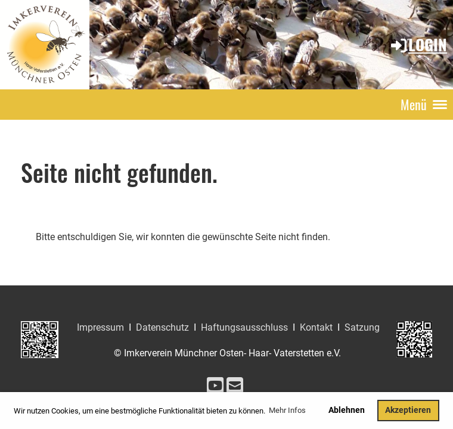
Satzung (362, 327)
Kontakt (316, 327)
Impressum (100, 327)
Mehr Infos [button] (287, 410)
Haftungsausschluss (244, 327)
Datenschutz (162, 327)
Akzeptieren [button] (408, 410)
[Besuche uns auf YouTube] (215, 386)
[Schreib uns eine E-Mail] (234, 386)
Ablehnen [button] (346, 410)
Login (418, 44)
